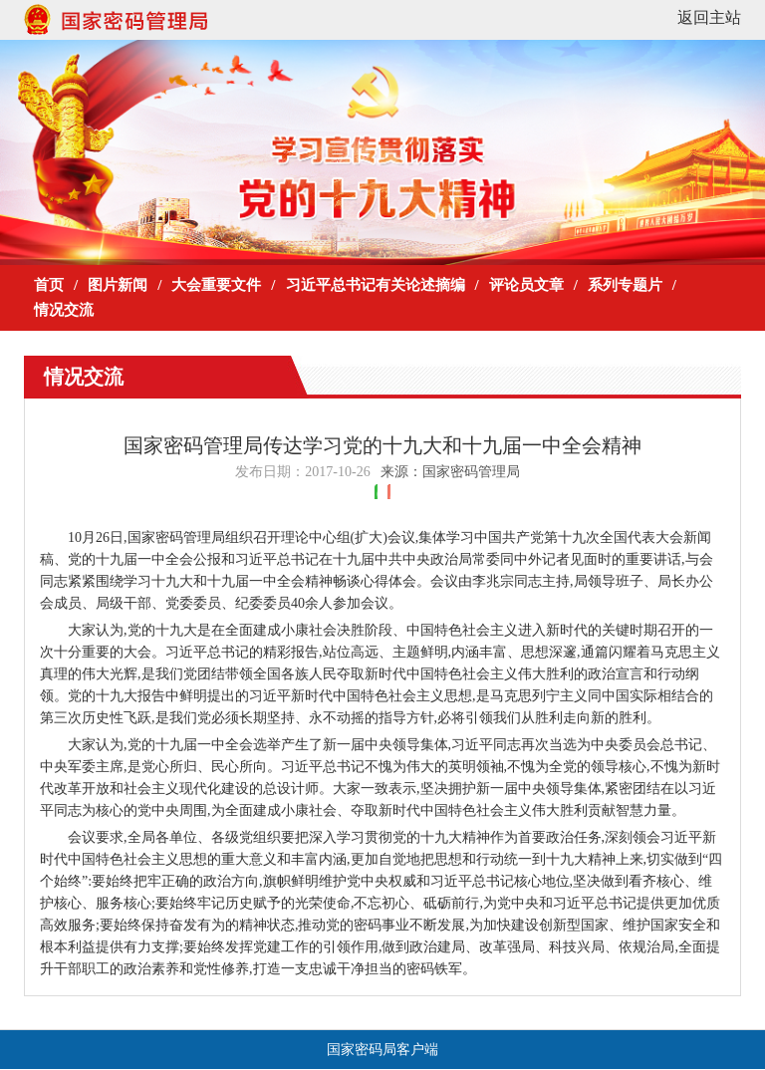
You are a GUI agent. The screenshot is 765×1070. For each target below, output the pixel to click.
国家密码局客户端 (382, 1049)
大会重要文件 (216, 285)
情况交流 (64, 310)
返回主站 (709, 17)
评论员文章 (526, 285)
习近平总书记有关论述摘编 (375, 285)
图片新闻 (117, 285)
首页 (49, 285)
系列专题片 (625, 285)
